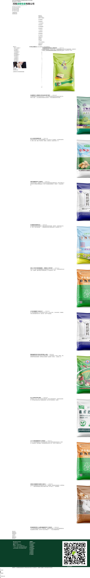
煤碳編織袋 (40, 24)
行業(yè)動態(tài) (41, 42)
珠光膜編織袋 (40, 26)
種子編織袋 (40, 35)
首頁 (39, 46)
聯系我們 (19, 1)
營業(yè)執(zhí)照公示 (29, 567)
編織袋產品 (40, 16)
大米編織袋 (40, 29)
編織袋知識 (40, 43)
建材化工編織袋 (41, 17)
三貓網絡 (39, 567)
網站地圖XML (14, 1)
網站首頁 (40, 15)
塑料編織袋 (40, 21)
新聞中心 (40, 39)
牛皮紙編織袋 (40, 23)
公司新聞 (40, 40)
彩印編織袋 (40, 19)
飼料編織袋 (40, 33)
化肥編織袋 (40, 31)
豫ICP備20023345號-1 (49, 567)
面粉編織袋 (40, 28)
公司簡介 (13, 534)
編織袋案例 (40, 36)
